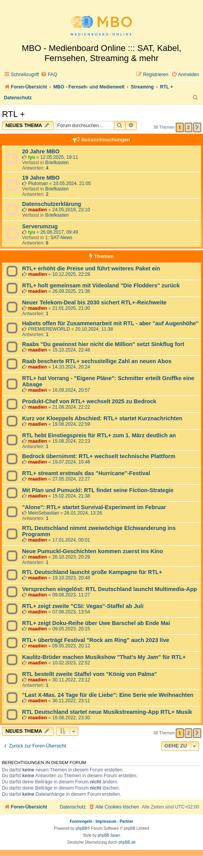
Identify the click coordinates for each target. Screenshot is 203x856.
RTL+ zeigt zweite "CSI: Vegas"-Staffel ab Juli (82, 606)
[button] (197, 127)
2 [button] (188, 127)
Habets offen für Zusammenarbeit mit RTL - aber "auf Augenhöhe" (110, 323)
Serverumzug (40, 226)
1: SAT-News (58, 237)
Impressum (106, 821)
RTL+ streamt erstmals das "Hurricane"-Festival (86, 473)
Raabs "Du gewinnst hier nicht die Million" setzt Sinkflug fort (103, 344)
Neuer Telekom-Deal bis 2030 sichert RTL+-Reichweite (94, 302)
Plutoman (38, 183)
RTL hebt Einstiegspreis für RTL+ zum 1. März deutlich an (99, 435)
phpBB (81, 828)
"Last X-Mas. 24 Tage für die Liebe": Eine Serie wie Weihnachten (107, 695)
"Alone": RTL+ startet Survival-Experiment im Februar (94, 507)
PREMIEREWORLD (49, 329)
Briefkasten (57, 162)
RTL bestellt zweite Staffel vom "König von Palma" (89, 674)
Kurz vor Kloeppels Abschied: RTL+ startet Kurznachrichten (102, 418)
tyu (31, 157)
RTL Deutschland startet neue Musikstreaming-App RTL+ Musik (107, 712)
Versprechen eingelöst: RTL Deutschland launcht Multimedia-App (109, 589)
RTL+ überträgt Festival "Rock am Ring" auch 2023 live (95, 640)
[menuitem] (49, 75)
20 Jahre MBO (41, 151)
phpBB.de (127, 842)
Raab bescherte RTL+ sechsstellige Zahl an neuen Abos (96, 361)
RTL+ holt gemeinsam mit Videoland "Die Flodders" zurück (101, 285)
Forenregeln (81, 821)
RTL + (13, 114)
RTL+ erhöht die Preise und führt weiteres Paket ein (91, 268)
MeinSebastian (43, 513)
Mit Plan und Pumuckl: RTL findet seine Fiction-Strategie (98, 490)
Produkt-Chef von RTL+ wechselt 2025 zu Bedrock (89, 401)
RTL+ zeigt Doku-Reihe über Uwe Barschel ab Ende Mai (96, 623)
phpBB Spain (109, 835)
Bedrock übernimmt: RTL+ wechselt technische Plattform (98, 456)
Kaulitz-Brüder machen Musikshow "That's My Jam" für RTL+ (104, 657)
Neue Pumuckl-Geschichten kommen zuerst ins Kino (92, 551)
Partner (126, 821)
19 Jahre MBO (41, 178)
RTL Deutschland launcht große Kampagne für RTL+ (92, 572)
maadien (37, 209)
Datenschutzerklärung (51, 204)
